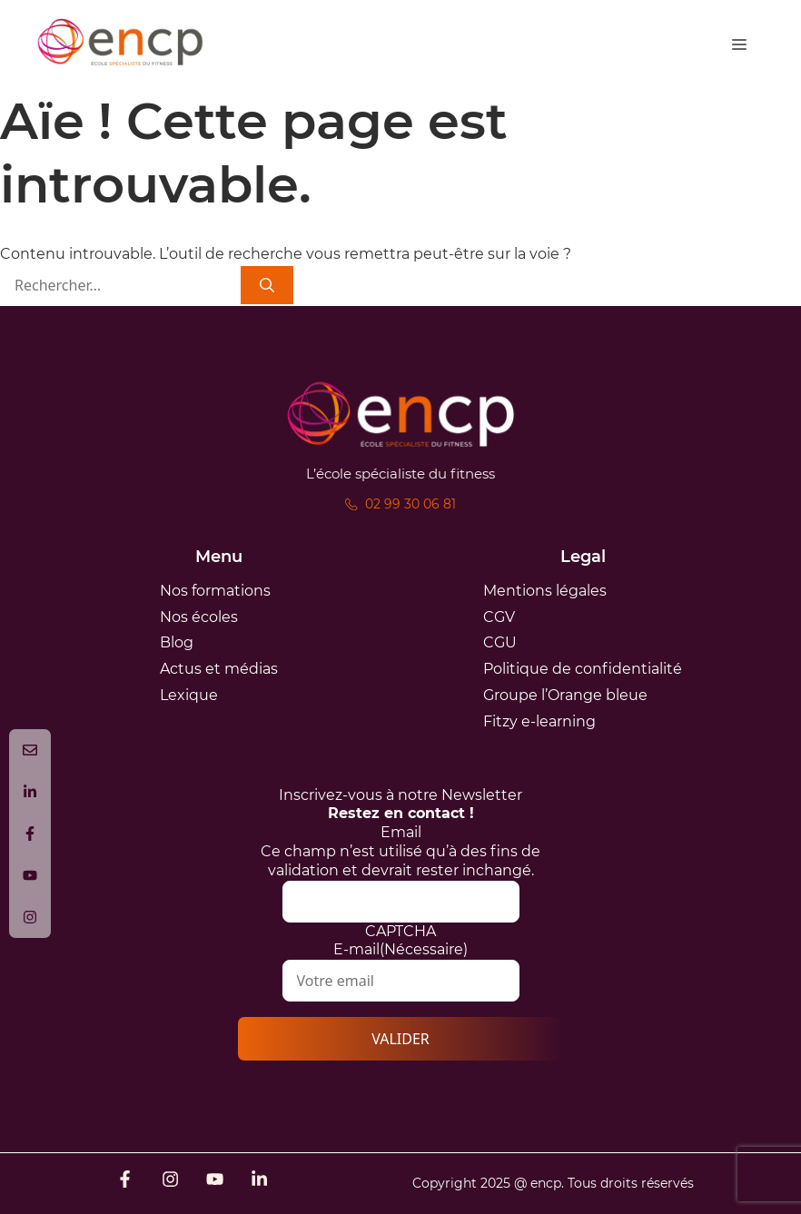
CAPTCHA (400, 931)
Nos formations (215, 590)
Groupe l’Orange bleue (565, 695)
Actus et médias (219, 668)
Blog (176, 642)
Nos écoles (199, 617)
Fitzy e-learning (539, 721)
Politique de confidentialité (582, 668)
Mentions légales (545, 590)
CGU (500, 642)
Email (401, 832)
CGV (499, 617)
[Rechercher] (267, 285)
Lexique (189, 695)
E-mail (400, 949)
